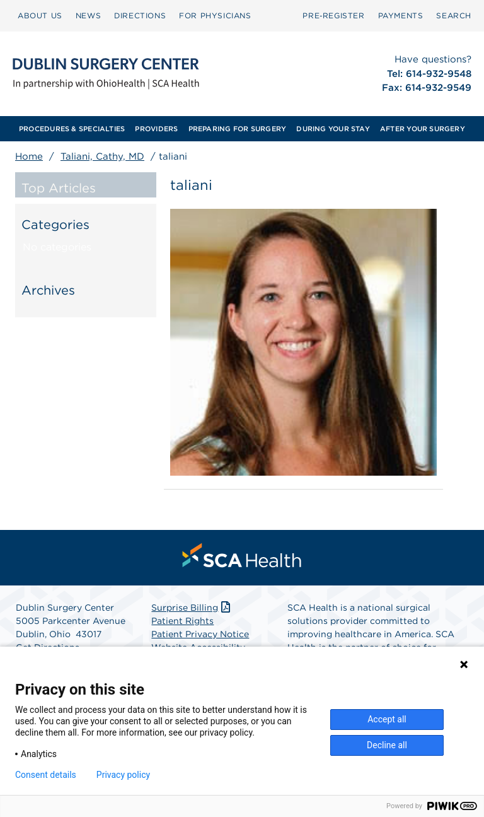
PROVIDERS (156, 128)
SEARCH (453, 15)
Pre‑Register (333, 15)
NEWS (88, 15)
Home (29, 156)
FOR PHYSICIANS (215, 15)
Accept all (386, 719)
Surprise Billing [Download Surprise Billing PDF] (192, 607)
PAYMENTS (401, 15)
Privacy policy (123, 775)
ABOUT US (40, 15)
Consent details (45, 775)
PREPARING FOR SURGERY (237, 128)
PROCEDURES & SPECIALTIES (72, 128)
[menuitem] (40, 16)
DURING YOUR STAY (333, 128)
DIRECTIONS (140, 15)
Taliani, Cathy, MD (102, 156)
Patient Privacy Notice (200, 634)
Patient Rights (182, 621)
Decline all (387, 745)
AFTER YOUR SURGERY (422, 128)
